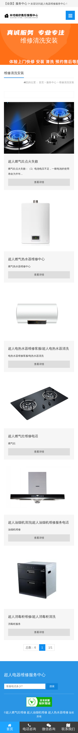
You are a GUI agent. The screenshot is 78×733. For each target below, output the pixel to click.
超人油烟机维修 (37, 712)
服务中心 (51, 82)
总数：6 (31, 647)
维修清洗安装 (66, 82)
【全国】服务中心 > (17, 3)
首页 (41, 82)
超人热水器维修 (58, 712)
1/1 (50, 647)
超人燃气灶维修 (16, 712)
